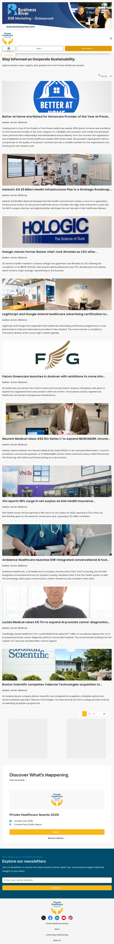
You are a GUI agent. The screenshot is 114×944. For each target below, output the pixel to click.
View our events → (18, 780)
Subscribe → (57, 888)
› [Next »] (109, 714)
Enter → (40, 48)
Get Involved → (88, 48)
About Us (57, 940)
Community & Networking (57, 935)
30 (104, 714)
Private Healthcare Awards (57, 923)
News (57, 929)
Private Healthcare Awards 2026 (34, 814)
